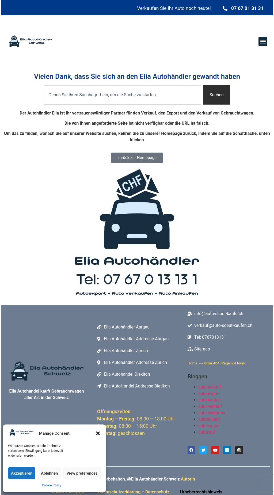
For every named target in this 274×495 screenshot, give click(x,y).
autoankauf (209, 419)
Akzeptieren (21, 473)
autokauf (206, 432)
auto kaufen (209, 399)
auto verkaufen (212, 412)
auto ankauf (209, 387)
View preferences (81, 473)
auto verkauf (210, 406)
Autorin (188, 479)
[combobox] (122, 95)
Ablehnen (49, 473)
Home (192, 363)
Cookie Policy (51, 485)
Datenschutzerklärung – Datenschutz (135, 492)
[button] (98, 433)
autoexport (208, 425)
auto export (209, 393)
